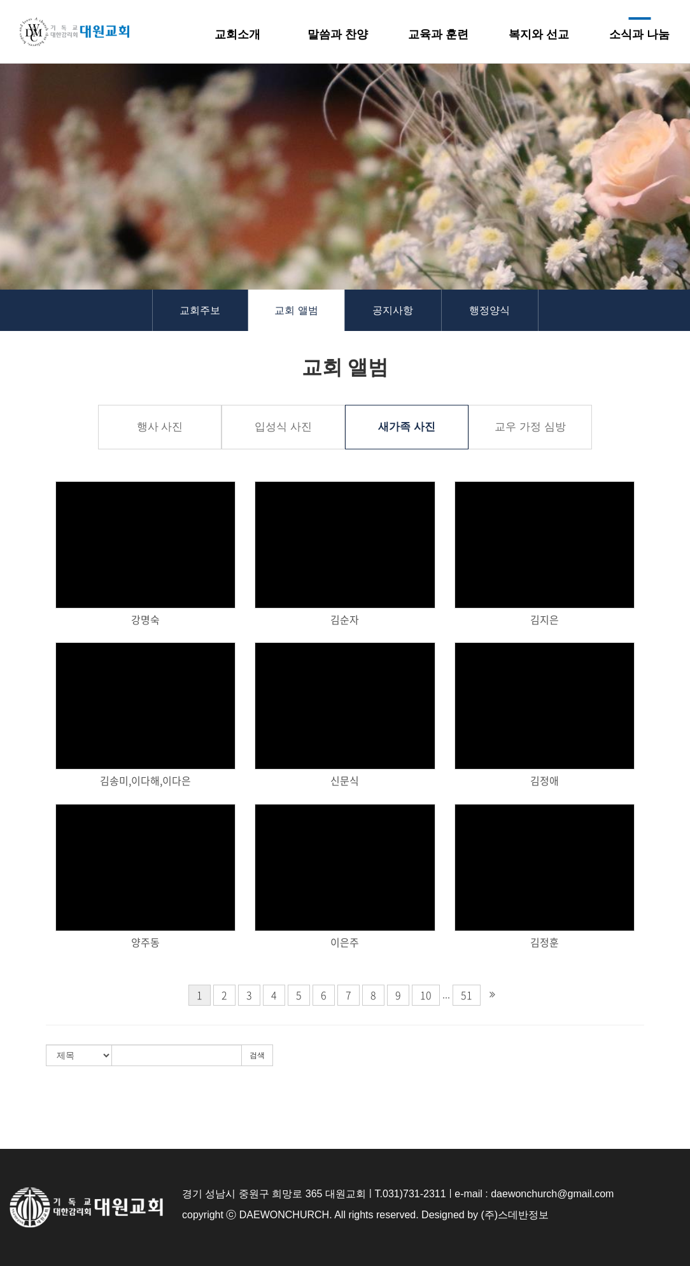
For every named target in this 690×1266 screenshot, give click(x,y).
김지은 (544, 619)
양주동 (145, 942)
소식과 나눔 (639, 34)
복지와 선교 (539, 34)
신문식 (344, 780)
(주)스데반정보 (515, 1214)
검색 (257, 1055)
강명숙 (145, 619)
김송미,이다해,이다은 (145, 780)
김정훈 (544, 942)
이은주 (344, 942)
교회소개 (237, 34)
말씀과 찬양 (337, 34)
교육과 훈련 (438, 34)
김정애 (544, 780)
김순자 (344, 619)
